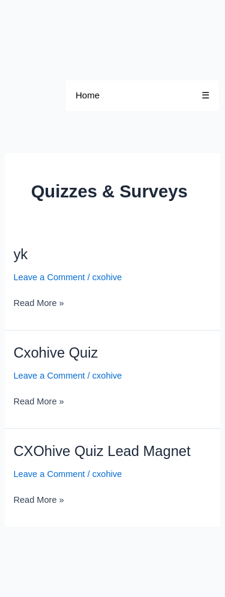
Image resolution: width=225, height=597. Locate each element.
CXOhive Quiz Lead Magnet (101, 451)
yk (20, 254)
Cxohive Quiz (55, 353)
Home (88, 95)
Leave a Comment (49, 277)
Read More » (38, 302)
